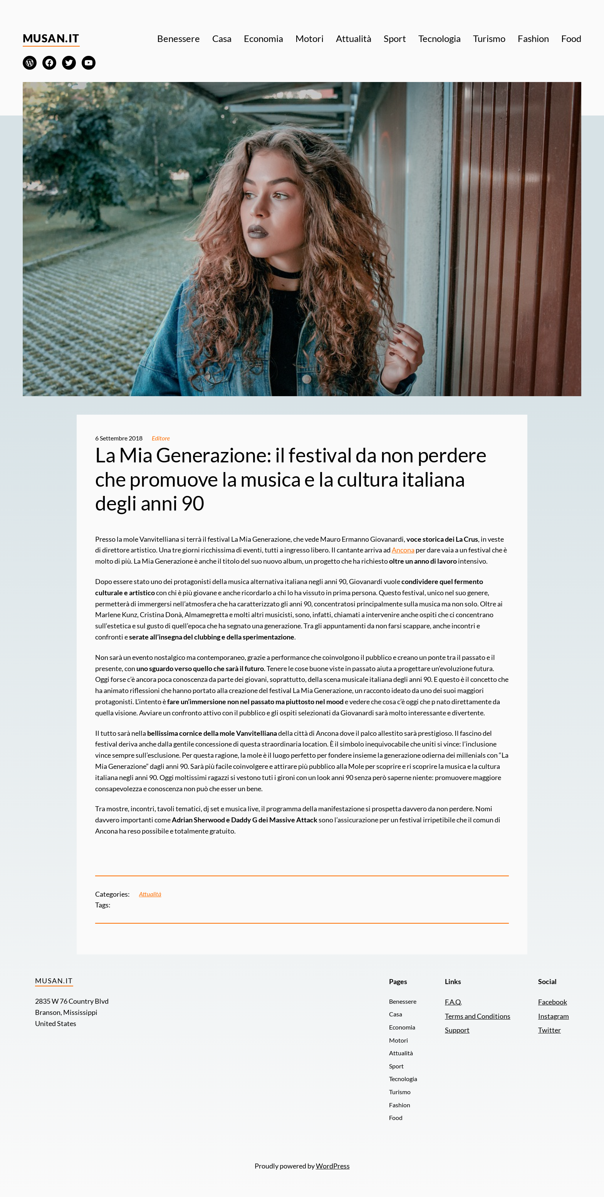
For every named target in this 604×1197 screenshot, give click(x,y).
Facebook (552, 1002)
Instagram (553, 1016)
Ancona (403, 550)
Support (457, 1030)
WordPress (333, 1166)
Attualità (150, 893)
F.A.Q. (453, 1002)
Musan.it (51, 38)
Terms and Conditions (477, 1016)
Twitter (549, 1030)
